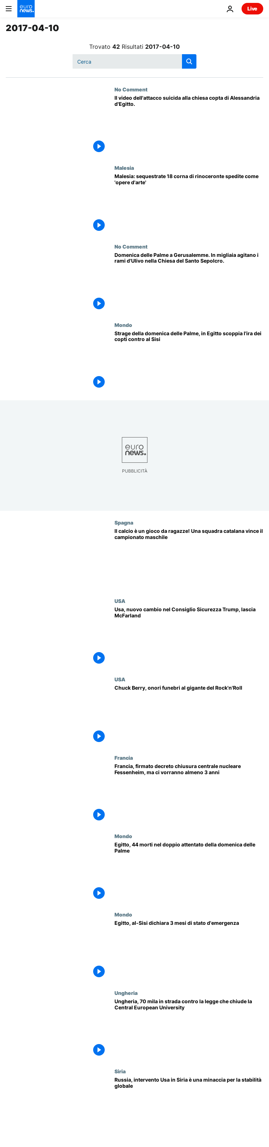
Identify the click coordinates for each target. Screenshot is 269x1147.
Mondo (123, 325)
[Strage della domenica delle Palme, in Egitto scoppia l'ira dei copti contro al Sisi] (188, 361)
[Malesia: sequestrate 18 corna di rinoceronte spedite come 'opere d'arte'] (188, 203)
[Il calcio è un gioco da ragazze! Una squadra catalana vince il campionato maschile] (188, 558)
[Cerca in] (134, 61)
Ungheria (126, 993)
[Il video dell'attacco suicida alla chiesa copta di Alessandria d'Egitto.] (188, 125)
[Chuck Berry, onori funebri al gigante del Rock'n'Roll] (188, 715)
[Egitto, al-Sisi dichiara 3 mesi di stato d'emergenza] (188, 950)
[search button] (189, 61)
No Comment (131, 89)
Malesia (124, 168)
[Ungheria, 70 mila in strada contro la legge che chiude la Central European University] (188, 1029)
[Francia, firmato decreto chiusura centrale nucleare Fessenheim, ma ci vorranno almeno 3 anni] (188, 793)
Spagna (123, 522)
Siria (120, 1071)
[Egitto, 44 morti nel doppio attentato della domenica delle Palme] (188, 872)
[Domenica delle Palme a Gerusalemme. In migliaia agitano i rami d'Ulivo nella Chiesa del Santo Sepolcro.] (188, 282)
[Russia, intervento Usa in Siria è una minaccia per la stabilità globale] (188, 1107)
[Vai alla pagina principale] (26, 8)
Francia (123, 757)
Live (252, 8)
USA (119, 601)
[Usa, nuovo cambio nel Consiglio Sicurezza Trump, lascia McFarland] (188, 637)
